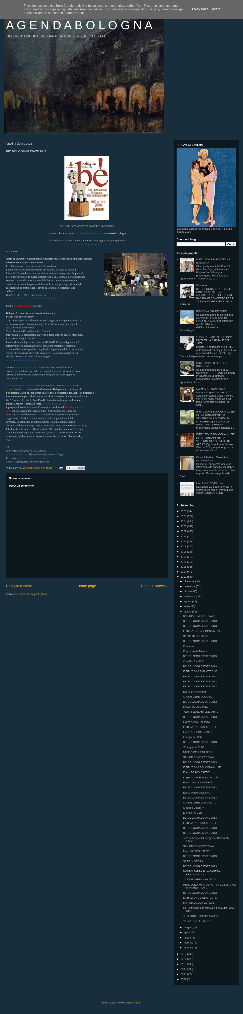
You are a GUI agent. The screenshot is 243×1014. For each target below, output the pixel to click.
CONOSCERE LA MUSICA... (199, 802)
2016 (184, 561)
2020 (184, 541)
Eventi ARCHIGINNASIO (210, 388)
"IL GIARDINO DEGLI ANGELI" (201, 916)
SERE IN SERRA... (194, 861)
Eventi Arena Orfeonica (196, 721)
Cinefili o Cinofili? (193, 661)
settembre (190, 596)
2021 (184, 536)
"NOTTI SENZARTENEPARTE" (201, 711)
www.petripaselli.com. (54, 403)
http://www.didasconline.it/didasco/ (24, 360)
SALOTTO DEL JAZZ (195, 636)
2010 (184, 964)
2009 (184, 969)
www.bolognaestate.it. (88, 244)
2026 (184, 511)
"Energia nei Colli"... (194, 747)
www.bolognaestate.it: (26, 367)
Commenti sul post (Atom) (32, 594)
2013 (184, 576)
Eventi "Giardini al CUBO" (198, 782)
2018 (184, 551)
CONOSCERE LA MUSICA (198, 696)
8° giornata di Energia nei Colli (200, 777)
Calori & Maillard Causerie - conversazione (212, 459)
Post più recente (19, 586)
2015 (184, 566)
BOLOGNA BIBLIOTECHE (211, 311)
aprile (187, 932)
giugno (188, 611)
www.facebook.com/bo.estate (32, 458)
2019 (184, 546)
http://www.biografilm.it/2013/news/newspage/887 (32, 298)
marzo (188, 937)
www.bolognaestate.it (17, 454)
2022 (184, 531)
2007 (184, 979)
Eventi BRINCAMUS (194, 691)
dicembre (189, 581)
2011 (184, 958)
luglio (187, 606)
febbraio (189, 942)
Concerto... (202, 285)
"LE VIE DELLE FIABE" (196, 921)
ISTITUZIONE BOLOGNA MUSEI (215, 411)
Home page (86, 586)
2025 (184, 516)
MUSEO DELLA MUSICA (197, 752)
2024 (184, 521)
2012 (184, 953)
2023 (184, 526)
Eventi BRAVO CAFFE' (196, 772)
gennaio (189, 947)
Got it (216, 9)
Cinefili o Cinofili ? (193, 807)
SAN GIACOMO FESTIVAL (198, 615)
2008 (184, 974)
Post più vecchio (154, 586)
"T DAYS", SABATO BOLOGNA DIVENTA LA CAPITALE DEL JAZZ (214, 340)
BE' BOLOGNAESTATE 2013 (200, 620)
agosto (188, 601)
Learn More (200, 9)
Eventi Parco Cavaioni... (197, 792)
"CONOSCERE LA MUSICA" (199, 879)
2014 (184, 571)
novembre (190, 586)
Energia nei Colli (192, 812)
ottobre (188, 591)
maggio (188, 927)
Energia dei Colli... (193, 737)
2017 (184, 556)
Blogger (136, 1002)
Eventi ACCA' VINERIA (209, 483)
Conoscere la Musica (195, 651)
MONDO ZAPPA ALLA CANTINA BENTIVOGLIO (201, 873)
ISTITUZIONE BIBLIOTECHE (200, 671)
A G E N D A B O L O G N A (79, 25)
